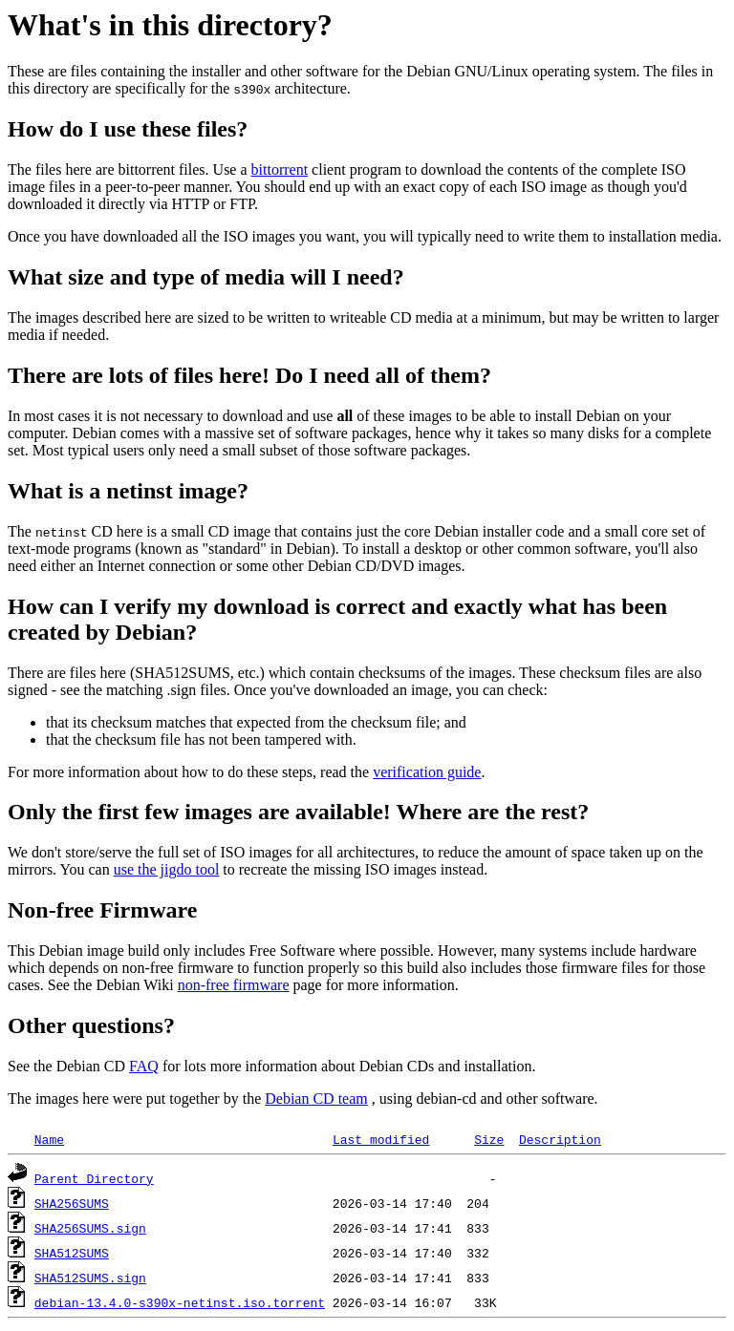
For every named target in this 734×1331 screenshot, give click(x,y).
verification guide (427, 772)
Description (560, 1139)
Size (489, 1139)
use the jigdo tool (167, 869)
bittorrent (280, 169)
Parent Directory (94, 1178)
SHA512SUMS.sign (90, 1277)
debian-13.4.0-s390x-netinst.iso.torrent (179, 1302)
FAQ (144, 1066)
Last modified (381, 1139)
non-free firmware (234, 985)
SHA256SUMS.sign (90, 1227)
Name (49, 1139)
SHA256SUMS (71, 1203)
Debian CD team (316, 1098)
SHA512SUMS (71, 1252)
